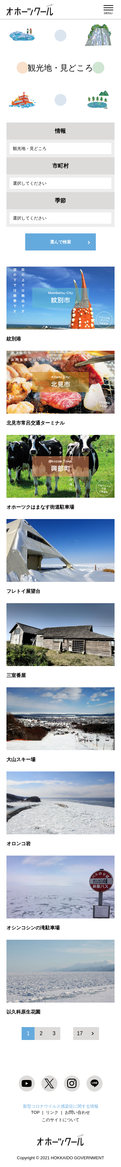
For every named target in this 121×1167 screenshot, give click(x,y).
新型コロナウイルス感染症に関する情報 (60, 1106)
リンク (52, 1112)
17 (80, 1033)
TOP (35, 1112)
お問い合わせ (77, 1112)
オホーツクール (29, 9)
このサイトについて (60, 1119)
